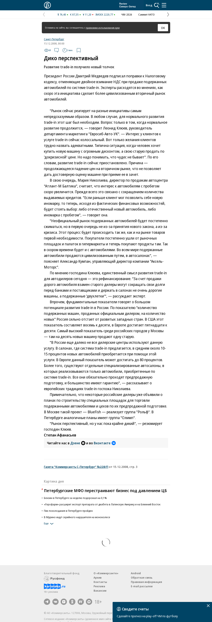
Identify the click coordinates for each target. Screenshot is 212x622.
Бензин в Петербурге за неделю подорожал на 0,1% (75, 498)
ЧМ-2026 (126, 14)
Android (136, 573)
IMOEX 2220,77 (104, 14)
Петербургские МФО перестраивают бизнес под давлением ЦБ (105, 490)
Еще (49, 524)
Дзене (77, 443)
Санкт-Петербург (54, 39)
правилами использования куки (103, 27)
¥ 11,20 (87, 14)
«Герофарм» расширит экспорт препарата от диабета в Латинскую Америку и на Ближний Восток (102, 504)
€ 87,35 (74, 14)
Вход (149, 5)
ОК (163, 28)
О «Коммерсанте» (106, 573)
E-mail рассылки (142, 586)
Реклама (99, 586)
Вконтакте (105, 443)
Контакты (100, 582)
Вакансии (100, 590)
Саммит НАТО (146, 14)
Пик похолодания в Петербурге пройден (68, 511)
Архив (97, 577)
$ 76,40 (62, 14)
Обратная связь (141, 577)
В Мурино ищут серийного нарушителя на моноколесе (77, 517)
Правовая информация (146, 582)
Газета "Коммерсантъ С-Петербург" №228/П (76, 467)
